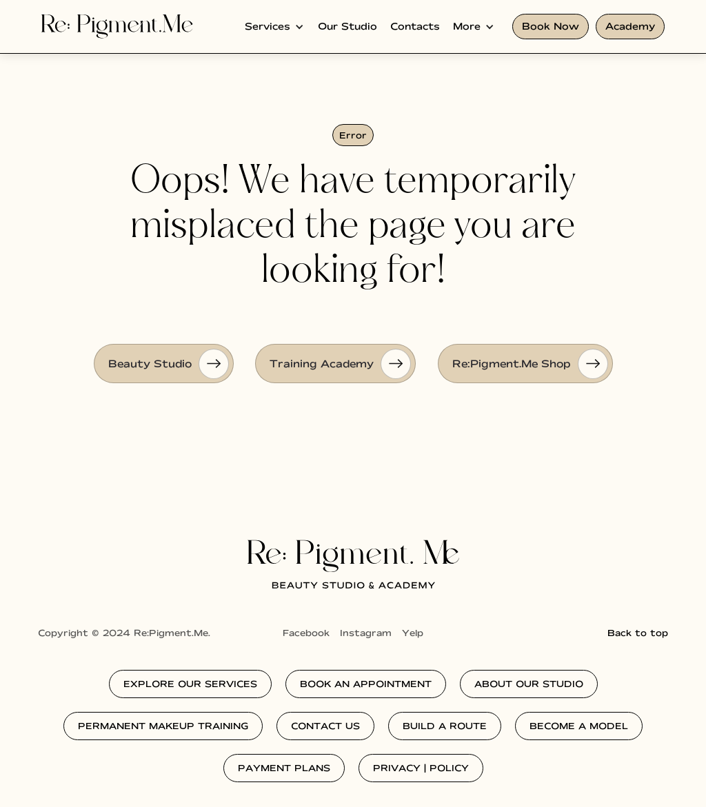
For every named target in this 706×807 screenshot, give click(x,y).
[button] (274, 26)
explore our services (190, 683)
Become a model (579, 726)
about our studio (528, 683)
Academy (630, 26)
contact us (325, 726)
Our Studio (347, 26)
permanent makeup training (163, 726)
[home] (117, 26)
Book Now (550, 26)
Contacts (415, 26)
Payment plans (284, 768)
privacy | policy (421, 768)
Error (353, 135)
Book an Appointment (366, 683)
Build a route (445, 726)
